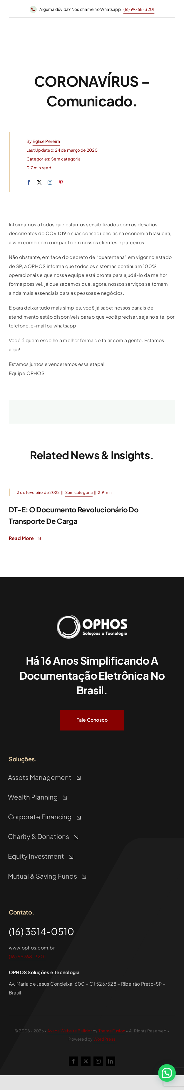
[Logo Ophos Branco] (92, 615)
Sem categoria (66, 158)
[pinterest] (60, 182)
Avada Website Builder (69, 1030)
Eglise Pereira (46, 141)
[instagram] (50, 182)
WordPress (104, 1038)
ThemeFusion (111, 1030)
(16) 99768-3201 (139, 9)
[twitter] (39, 182)
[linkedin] (110, 1061)
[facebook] (28, 182)
